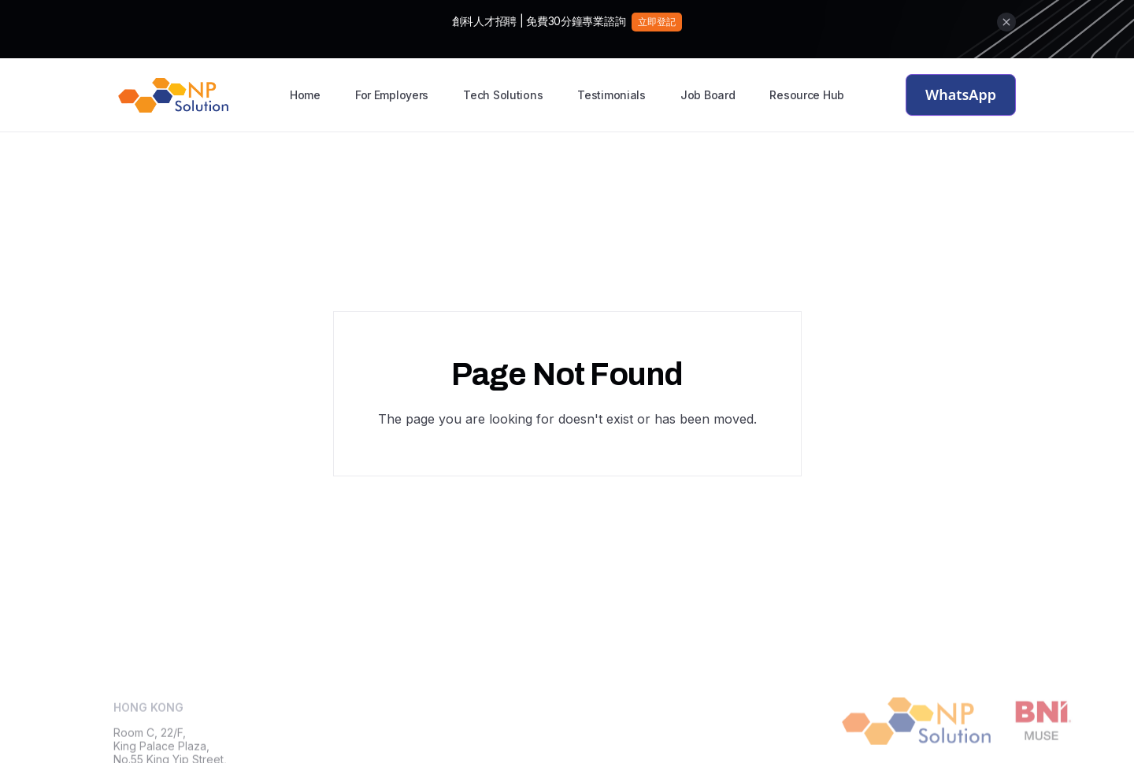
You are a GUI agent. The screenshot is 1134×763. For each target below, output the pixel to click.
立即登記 (657, 22)
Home (305, 95)
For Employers (391, 95)
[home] (173, 95)
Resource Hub (806, 95)
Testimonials (611, 95)
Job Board (707, 95)
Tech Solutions (503, 95)
